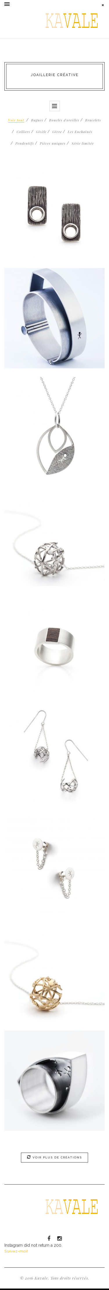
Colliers (23, 131)
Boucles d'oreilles (64, 120)
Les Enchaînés (80, 131)
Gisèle (41, 131)
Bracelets (93, 120)
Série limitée (83, 143)
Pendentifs (24, 143)
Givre (57, 131)
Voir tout (16, 120)
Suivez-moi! (16, 1251)
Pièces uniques (53, 143)
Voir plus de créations (54, 1157)
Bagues (37, 120)
